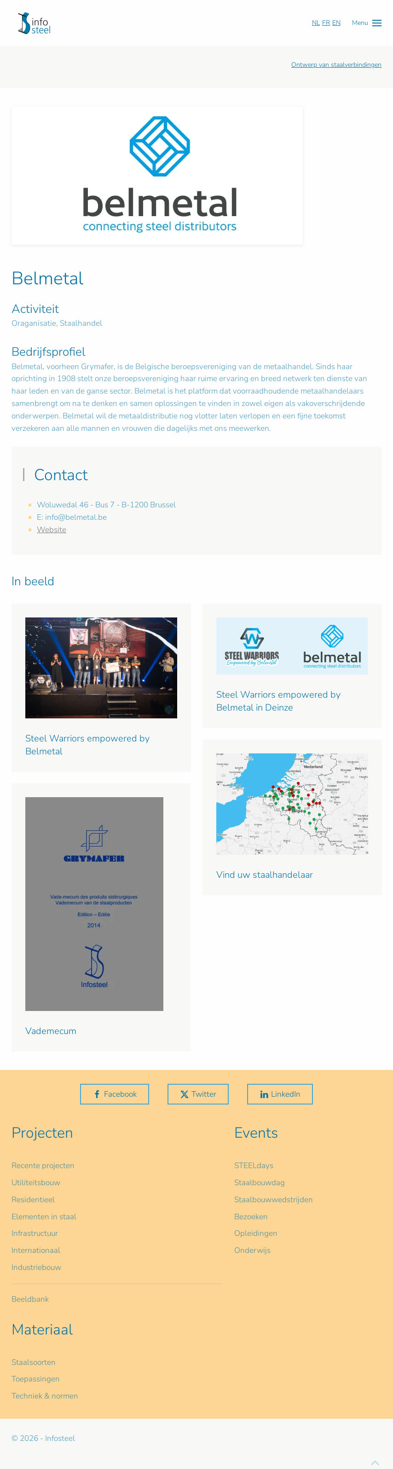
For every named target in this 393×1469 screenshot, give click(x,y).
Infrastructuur (35, 1233)
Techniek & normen (45, 1396)
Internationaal (36, 1250)
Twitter (198, 1094)
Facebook (114, 1094)
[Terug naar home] (34, 23)
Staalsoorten (34, 1362)
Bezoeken (251, 1216)
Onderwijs (252, 1250)
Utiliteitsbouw (36, 1182)
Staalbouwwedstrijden (273, 1199)
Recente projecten (43, 1165)
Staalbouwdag (259, 1182)
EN (336, 22)
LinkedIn (280, 1094)
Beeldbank (30, 1299)
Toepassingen (36, 1379)
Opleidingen (255, 1233)
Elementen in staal (44, 1216)
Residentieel (33, 1199)
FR (326, 22)
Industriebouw (36, 1267)
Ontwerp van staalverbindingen (336, 64)
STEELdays (253, 1165)
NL (316, 22)
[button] (366, 22)
